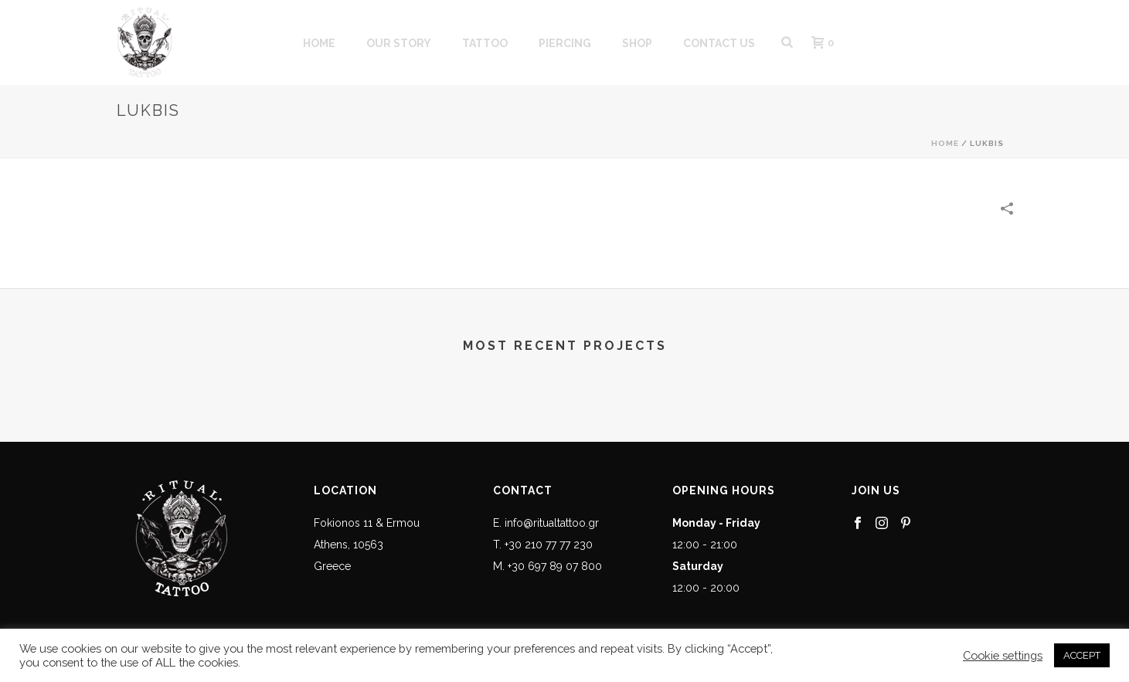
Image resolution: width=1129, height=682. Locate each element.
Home (945, 143)
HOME (319, 43)
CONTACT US (719, 43)
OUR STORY (398, 43)
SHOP (637, 43)
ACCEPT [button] (1081, 655)
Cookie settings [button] (1002, 655)
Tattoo (485, 43)
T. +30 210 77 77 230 (543, 544)
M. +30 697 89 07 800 (547, 566)
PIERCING (565, 43)
